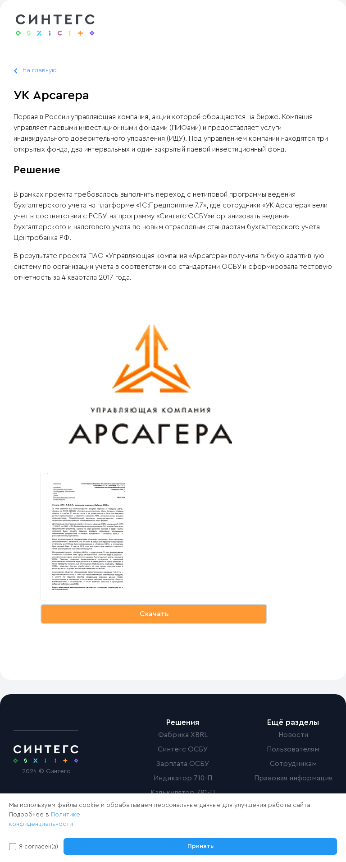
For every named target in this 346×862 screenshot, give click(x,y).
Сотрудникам (293, 763)
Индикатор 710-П (183, 778)
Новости (293, 734)
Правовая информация (293, 778)
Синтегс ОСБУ (183, 749)
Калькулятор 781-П (182, 792)
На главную (40, 70)
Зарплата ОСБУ (182, 763)
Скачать (154, 614)
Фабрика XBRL (183, 734)
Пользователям (293, 749)
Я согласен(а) (38, 846)
